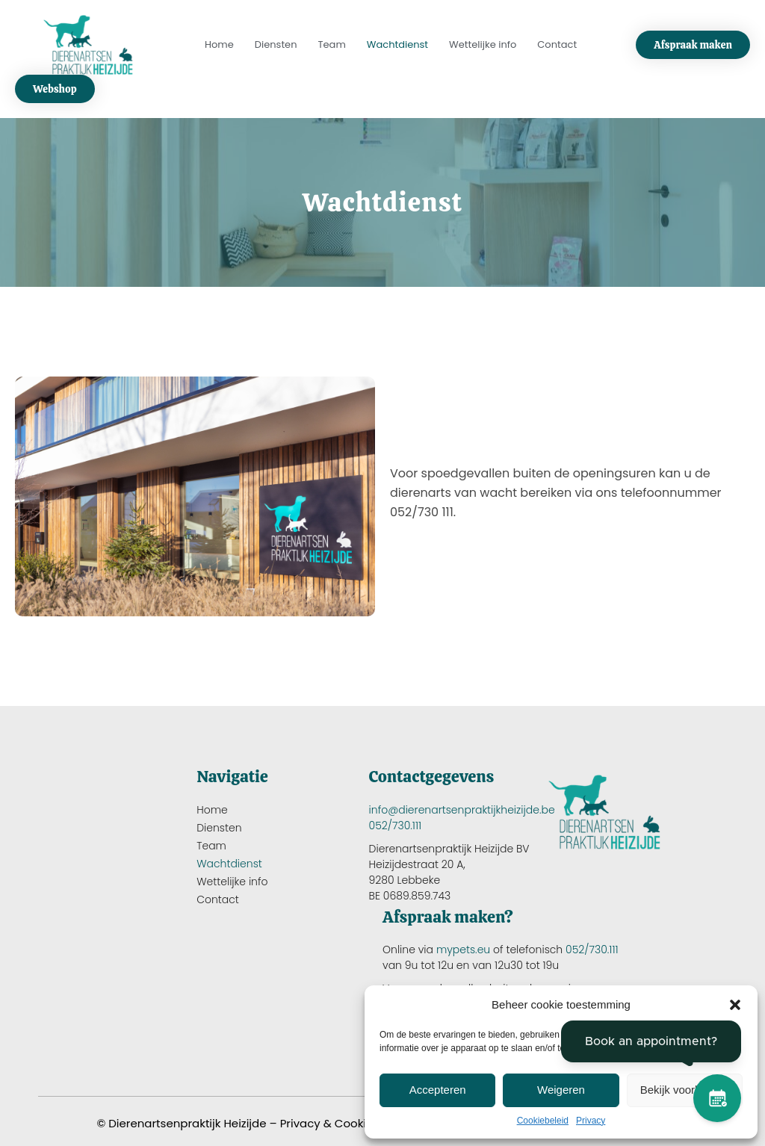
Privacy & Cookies (330, 1123)
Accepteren (437, 1089)
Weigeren (561, 1089)
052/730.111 (395, 825)
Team (332, 44)
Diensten (276, 44)
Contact (557, 44)
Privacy (590, 1120)
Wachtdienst (397, 44)
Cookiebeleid (543, 1120)
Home (219, 44)
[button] (735, 1004)
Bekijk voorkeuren (684, 1089)
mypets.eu (463, 949)
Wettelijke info (482, 44)
